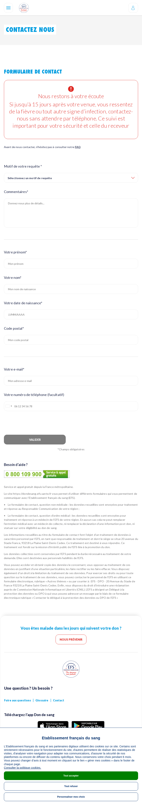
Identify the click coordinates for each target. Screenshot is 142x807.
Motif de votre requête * (23, 166)
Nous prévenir (71, 639)
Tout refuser (71, 786)
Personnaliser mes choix (71, 796)
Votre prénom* (15, 252)
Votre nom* (12, 277)
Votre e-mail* (14, 369)
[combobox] (71, 178)
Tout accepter (71, 775)
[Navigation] (8, 8)
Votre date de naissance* (23, 303)
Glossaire (41, 700)
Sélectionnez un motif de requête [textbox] (30, 178)
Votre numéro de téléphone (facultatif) (34, 394)
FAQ (78, 147)
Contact (58, 700)
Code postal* (14, 328)
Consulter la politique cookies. (22, 767)
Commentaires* (16, 191)
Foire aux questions (17, 700)
